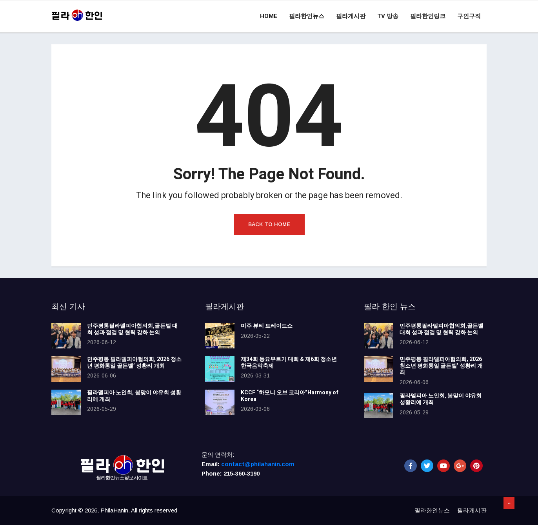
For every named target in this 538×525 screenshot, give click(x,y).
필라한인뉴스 (306, 16)
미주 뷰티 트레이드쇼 (267, 326)
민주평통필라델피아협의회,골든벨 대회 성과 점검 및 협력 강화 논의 (132, 329)
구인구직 (469, 16)
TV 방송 (387, 16)
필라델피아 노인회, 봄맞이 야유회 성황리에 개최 (134, 395)
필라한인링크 (427, 16)
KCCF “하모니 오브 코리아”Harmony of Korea (289, 395)
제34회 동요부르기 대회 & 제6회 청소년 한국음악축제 (289, 362)
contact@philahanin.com (257, 464)
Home (268, 16)
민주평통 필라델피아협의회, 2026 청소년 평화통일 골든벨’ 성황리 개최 (134, 362)
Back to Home (269, 224)
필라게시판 (350, 16)
